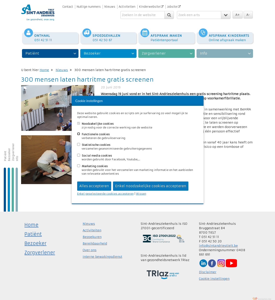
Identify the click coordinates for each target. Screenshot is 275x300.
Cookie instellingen (214, 274)
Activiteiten (127, 6)
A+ (237, 15)
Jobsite (174, 6)
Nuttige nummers (88, 6)
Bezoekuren (92, 232)
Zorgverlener (154, 49)
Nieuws (109, 6)
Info (203, 49)
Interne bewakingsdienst (102, 252)
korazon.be (264, 294)
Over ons (90, 246)
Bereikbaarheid (95, 239)
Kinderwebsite (151, 6)
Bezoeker (92, 49)
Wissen (141, 193)
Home (44, 66)
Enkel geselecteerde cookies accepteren (105, 193)
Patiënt (32, 49)
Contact (67, 6)
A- (248, 15)
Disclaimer (207, 268)
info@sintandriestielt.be (218, 241)
